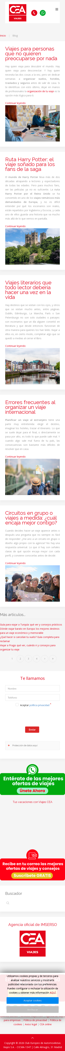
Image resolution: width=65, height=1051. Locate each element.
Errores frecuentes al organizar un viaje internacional (30, 407)
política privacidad (39, 705)
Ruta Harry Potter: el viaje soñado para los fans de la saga (30, 164)
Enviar (32, 729)
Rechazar (32, 1009)
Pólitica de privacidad (35, 1020)
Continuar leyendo (15, 103)
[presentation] (31, 717)
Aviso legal (31, 1024)
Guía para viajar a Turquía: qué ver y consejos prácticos (31, 624)
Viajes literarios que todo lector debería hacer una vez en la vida (28, 290)
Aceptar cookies (33, 1000)
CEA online (46, 1024)
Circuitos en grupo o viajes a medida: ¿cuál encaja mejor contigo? (31, 518)
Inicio (3, 35)
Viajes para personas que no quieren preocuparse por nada (31, 53)
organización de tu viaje (40, 91)
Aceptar (34, 705)
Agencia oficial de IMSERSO (32, 924)
